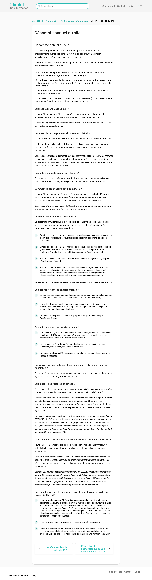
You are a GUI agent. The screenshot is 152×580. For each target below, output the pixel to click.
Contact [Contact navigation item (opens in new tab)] (121, 6)
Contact (128, 571)
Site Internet (115, 571)
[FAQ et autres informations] (74, 20)
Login (137, 571)
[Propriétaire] (52, 20)
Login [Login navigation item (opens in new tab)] (130, 6)
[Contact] (135, 6)
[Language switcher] (140, 6)
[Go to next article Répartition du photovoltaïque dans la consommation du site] (94, 548)
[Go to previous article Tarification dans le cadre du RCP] (54, 548)
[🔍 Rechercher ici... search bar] (62, 6)
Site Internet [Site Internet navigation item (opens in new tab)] (108, 6)
